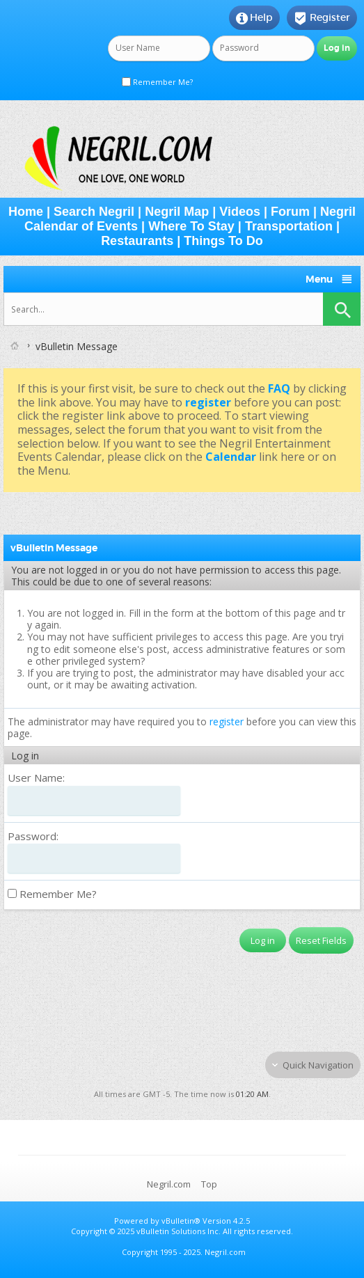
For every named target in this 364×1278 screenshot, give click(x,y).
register (226, 721)
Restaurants (137, 241)
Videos (239, 212)
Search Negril (94, 212)
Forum (290, 212)
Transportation (289, 226)
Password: (33, 836)
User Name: (36, 777)
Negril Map (177, 212)
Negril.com (169, 1184)
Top (209, 1184)
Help (254, 18)
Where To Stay (191, 226)
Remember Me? (157, 82)
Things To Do (223, 241)
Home (25, 212)
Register (322, 18)
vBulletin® (180, 1220)
